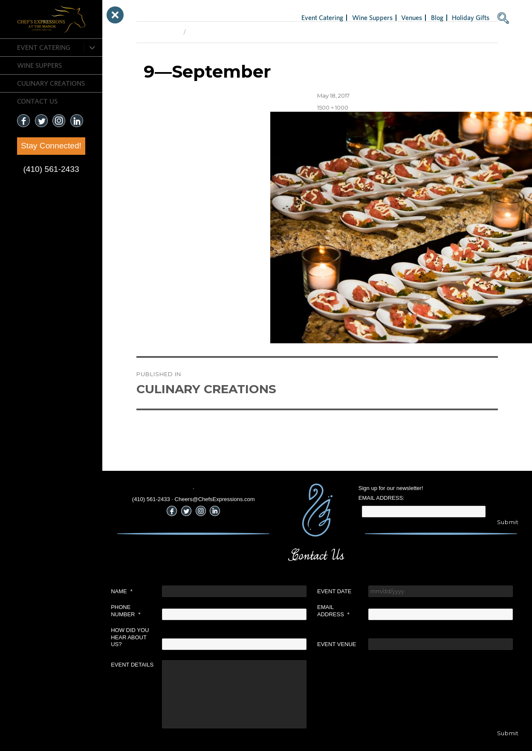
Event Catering (43, 47)
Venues (411, 17)
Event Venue (336, 644)
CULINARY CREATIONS (51, 83)
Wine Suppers (39, 65)
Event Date (334, 591)
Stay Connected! (51, 145)
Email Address (333, 611)
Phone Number (125, 611)
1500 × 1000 (332, 107)
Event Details (132, 664)
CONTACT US (37, 101)
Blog (437, 17)
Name (122, 591)
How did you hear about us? (130, 637)
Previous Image (157, 32)
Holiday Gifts (470, 17)
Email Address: (382, 498)
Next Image (204, 32)
